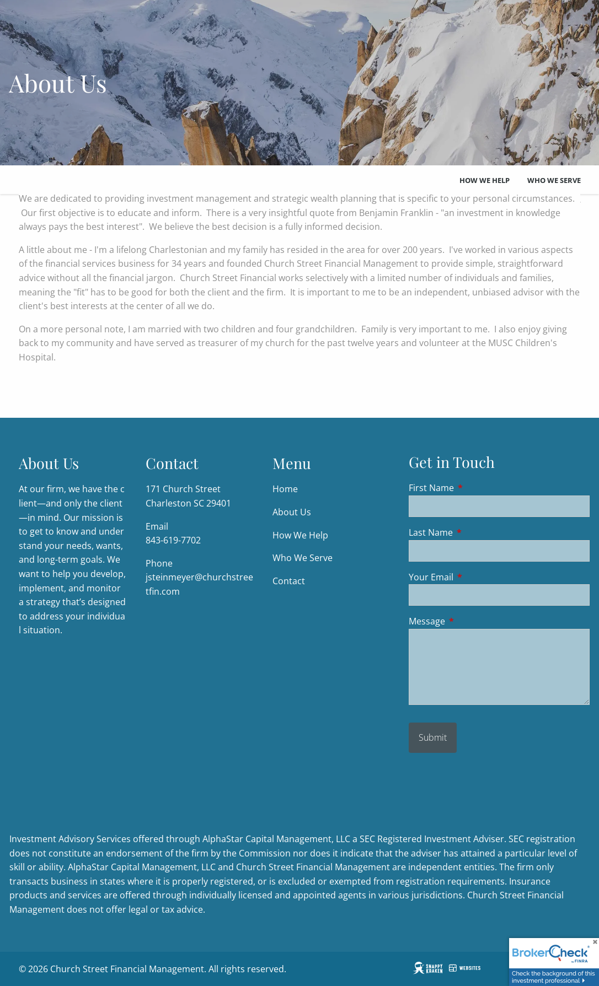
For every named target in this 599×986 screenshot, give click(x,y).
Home (285, 489)
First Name (476, 488)
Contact (288, 581)
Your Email (475, 577)
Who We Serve (554, 180)
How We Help (484, 180)
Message (471, 622)
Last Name (475, 532)
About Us (291, 512)
